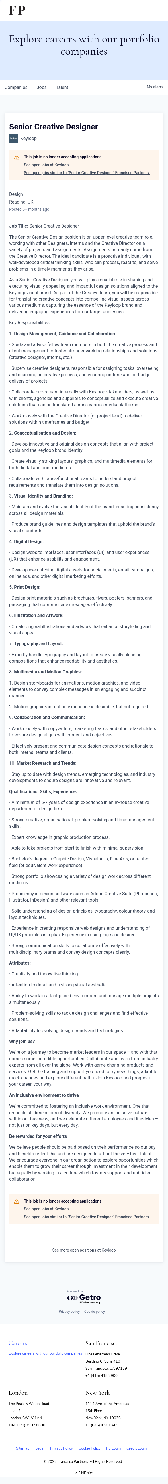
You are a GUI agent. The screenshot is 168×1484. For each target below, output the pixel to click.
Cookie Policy (90, 1448)
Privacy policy (69, 1312)
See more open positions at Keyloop (84, 1250)
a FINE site (84, 1473)
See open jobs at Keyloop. (47, 165)
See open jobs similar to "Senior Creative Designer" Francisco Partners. (87, 172)
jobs (42, 87)
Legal (39, 1448)
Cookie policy (94, 1312)
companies (16, 87)
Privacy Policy (61, 1448)
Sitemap (23, 1448)
